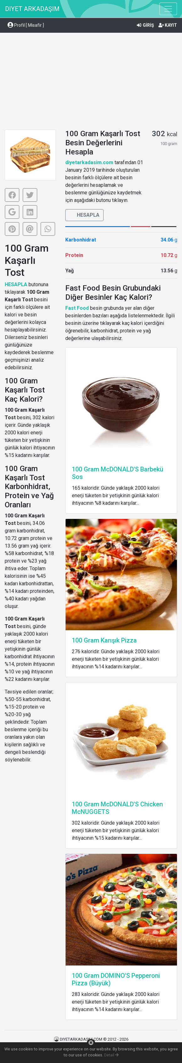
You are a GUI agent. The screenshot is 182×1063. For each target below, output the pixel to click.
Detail (111, 1055)
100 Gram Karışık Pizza (104, 640)
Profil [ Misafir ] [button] (26, 25)
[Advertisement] (91, 82)
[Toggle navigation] (168, 9)
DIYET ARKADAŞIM (32, 9)
